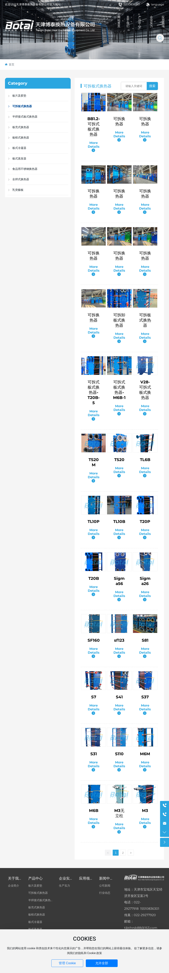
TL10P (94, 521)
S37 (145, 697)
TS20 (119, 459)
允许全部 (101, 963)
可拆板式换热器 (145, 320)
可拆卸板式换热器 (119, 320)
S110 (119, 753)
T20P (145, 521)
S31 (93, 753)
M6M (145, 753)
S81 (145, 640)
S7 (93, 697)
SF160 (94, 640)
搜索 (152, 86)
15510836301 (129, 5)
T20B (93, 578)
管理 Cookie (67, 963)
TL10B (119, 521)
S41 (119, 697)
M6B (93, 810)
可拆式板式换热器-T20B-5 (94, 392)
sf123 (119, 640)
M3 (145, 810)
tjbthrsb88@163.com (140, 928)
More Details (94, 146)
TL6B (145, 459)
